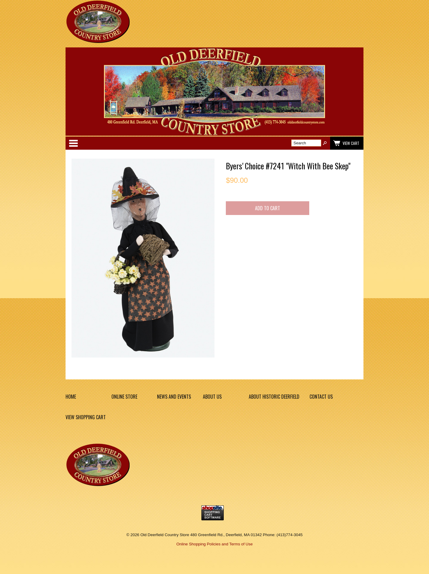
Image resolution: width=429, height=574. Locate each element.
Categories (73, 143)
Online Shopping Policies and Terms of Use (214, 544)
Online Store (124, 396)
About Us (212, 396)
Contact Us (321, 396)
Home (71, 396)
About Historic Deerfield (274, 396)
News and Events (174, 396)
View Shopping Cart (86, 417)
